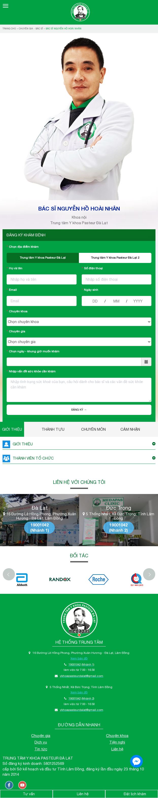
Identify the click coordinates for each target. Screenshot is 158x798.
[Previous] (9, 574)
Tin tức (40, 749)
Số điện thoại (93, 268)
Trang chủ (9, 28)
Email (13, 290)
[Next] (149, 574)
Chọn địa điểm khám (24, 247)
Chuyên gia (17, 331)
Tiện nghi (117, 742)
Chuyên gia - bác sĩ (31, 28)
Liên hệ (117, 749)
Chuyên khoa (18, 311)
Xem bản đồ (79, 658)
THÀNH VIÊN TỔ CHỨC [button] (79, 458)
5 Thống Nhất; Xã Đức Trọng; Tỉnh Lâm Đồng (118, 516)
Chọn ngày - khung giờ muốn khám (34, 351)
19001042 (39, 524)
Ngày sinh (91, 290)
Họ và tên (15, 268)
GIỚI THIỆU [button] (79, 444)
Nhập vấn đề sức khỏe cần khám (32, 371)
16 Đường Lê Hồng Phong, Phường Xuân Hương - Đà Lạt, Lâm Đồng (39, 516)
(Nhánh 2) (118, 530)
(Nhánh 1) (39, 530)
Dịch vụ (40, 742)
